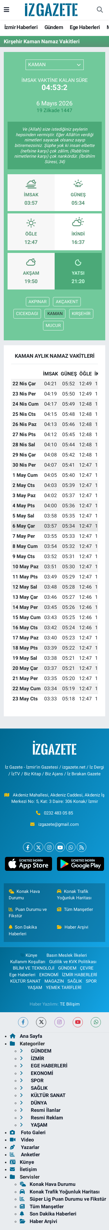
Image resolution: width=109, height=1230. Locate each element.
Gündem (53, 27)
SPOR (91, 981)
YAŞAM (35, 987)
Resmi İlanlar (40, 1110)
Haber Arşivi (72, 927)
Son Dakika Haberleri (23, 930)
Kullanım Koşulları (27, 961)
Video (22, 1140)
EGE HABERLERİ (43, 1066)
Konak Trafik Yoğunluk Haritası (74, 894)
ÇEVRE (87, 968)
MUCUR (53, 325)
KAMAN (55, 313)
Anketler (25, 1154)
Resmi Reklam (41, 1118)
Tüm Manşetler (75, 909)
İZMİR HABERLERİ (79, 974)
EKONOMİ (48, 974)
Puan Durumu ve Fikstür (28, 912)
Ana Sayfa (26, 1036)
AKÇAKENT (67, 301)
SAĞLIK (74, 981)
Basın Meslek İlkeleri (67, 955)
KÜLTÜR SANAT (25, 981)
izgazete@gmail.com (58, 824)
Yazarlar (24, 1147)
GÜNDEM (67, 968)
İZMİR (32, 1058)
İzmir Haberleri (20, 27)
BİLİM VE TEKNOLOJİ (33, 968)
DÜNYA (33, 1103)
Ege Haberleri (85, 27)
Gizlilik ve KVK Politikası (73, 961)
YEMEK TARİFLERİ (63, 987)
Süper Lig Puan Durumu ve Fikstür (63, 1199)
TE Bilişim (70, 1004)
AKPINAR (37, 301)
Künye (28, 955)
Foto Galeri (28, 1132)
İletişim (23, 1169)
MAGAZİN (54, 981)
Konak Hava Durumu (24, 894)
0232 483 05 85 (58, 813)
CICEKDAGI (27, 313)
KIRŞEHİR (81, 313)
